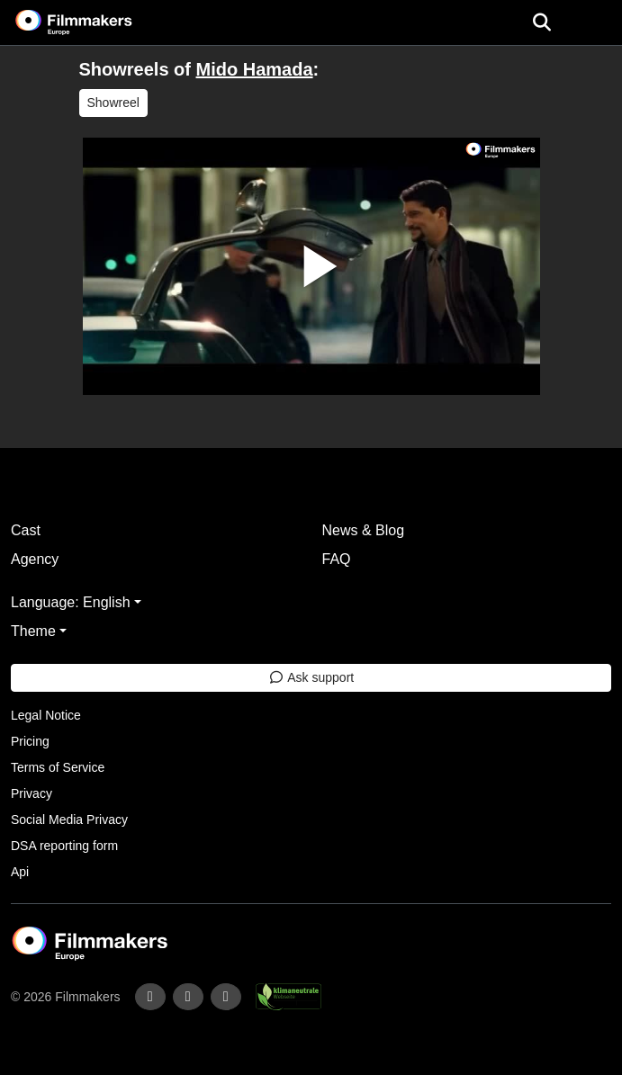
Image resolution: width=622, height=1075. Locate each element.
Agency (35, 559)
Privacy (31, 793)
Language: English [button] (71, 602)
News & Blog (363, 530)
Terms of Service (57, 767)
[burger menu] (595, 23)
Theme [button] (33, 631)
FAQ (336, 559)
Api (20, 871)
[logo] (95, 22)
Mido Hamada (254, 69)
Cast (26, 530)
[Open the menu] (541, 22)
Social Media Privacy (69, 819)
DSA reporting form (64, 845)
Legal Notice (46, 715)
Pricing (30, 741)
